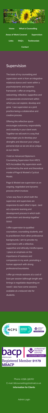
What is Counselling (28, 28)
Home (11, 28)
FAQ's (20, 40)
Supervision (37, 34)
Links (11, 40)
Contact (25, 47)
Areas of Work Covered (16, 34)
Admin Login (24, 399)
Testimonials (33, 40)
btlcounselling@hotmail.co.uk (27, 383)
